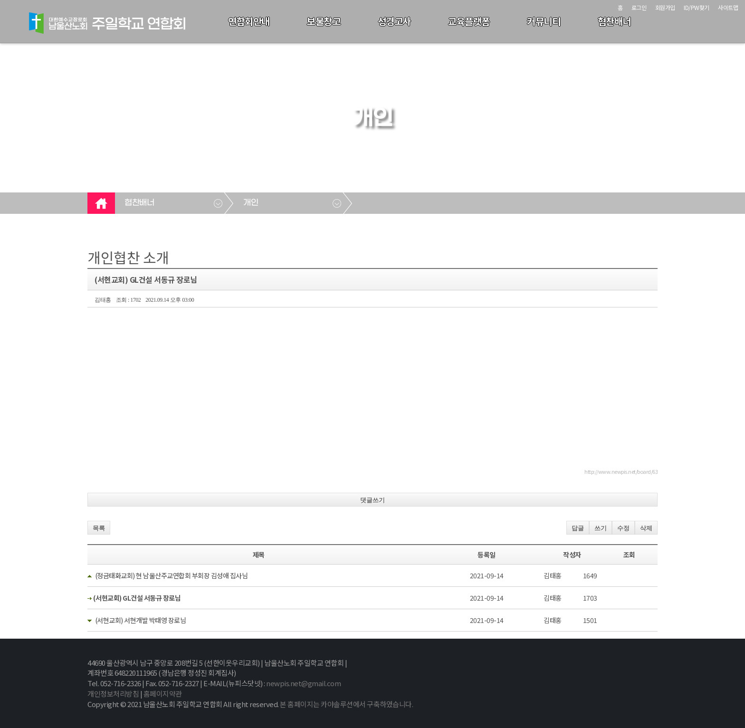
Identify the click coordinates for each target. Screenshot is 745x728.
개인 (250, 203)
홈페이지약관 (162, 694)
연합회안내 (249, 21)
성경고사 (394, 21)
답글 (578, 528)
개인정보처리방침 (113, 694)
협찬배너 (614, 21)
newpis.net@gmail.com (303, 683)
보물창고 (323, 21)
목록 (99, 528)
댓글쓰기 (372, 500)
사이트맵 (728, 7)
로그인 (639, 7)
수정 (623, 528)
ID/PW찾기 (696, 7)
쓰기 (600, 528)
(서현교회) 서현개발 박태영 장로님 (140, 620)
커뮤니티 (543, 21)
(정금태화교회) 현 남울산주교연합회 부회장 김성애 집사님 (171, 575)
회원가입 (665, 7)
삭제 (646, 528)
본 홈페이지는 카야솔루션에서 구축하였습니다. (346, 704)
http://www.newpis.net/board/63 (621, 471)
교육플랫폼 (469, 21)
